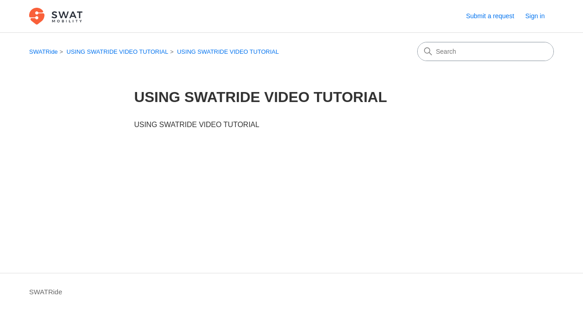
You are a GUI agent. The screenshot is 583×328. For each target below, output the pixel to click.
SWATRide (43, 51)
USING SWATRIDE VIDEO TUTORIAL (117, 51)
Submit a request (490, 16)
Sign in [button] (535, 16)
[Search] (485, 51)
